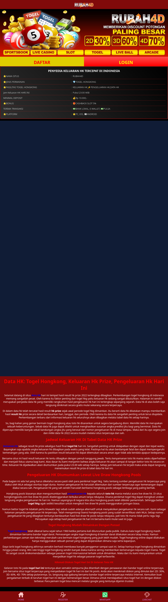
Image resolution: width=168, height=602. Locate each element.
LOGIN (126, 62)
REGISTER (63, 596)
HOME (21, 596)
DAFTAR (42, 62)
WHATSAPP (105, 596)
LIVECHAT (147, 596)
